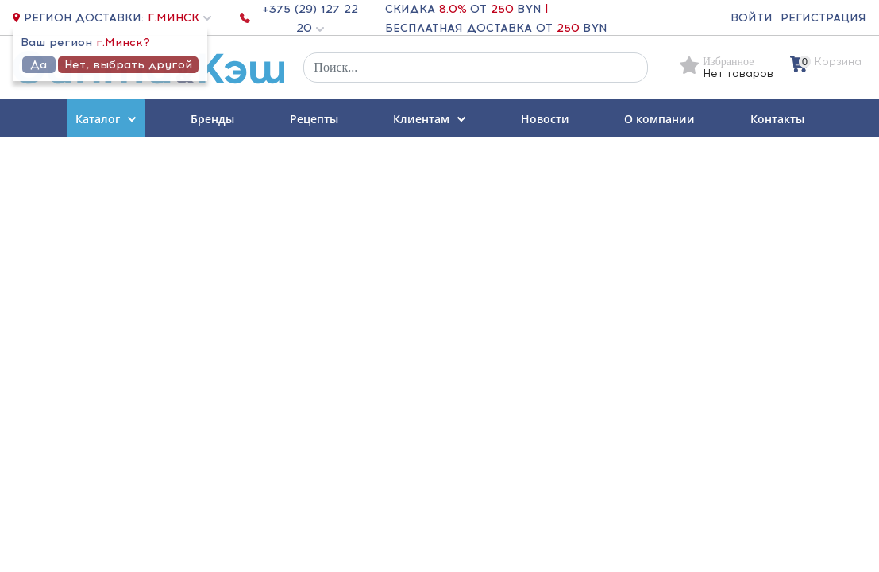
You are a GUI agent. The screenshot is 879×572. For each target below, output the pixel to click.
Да (38, 65)
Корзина (838, 62)
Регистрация (823, 18)
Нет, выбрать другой (128, 65)
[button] (177, 18)
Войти (752, 18)
